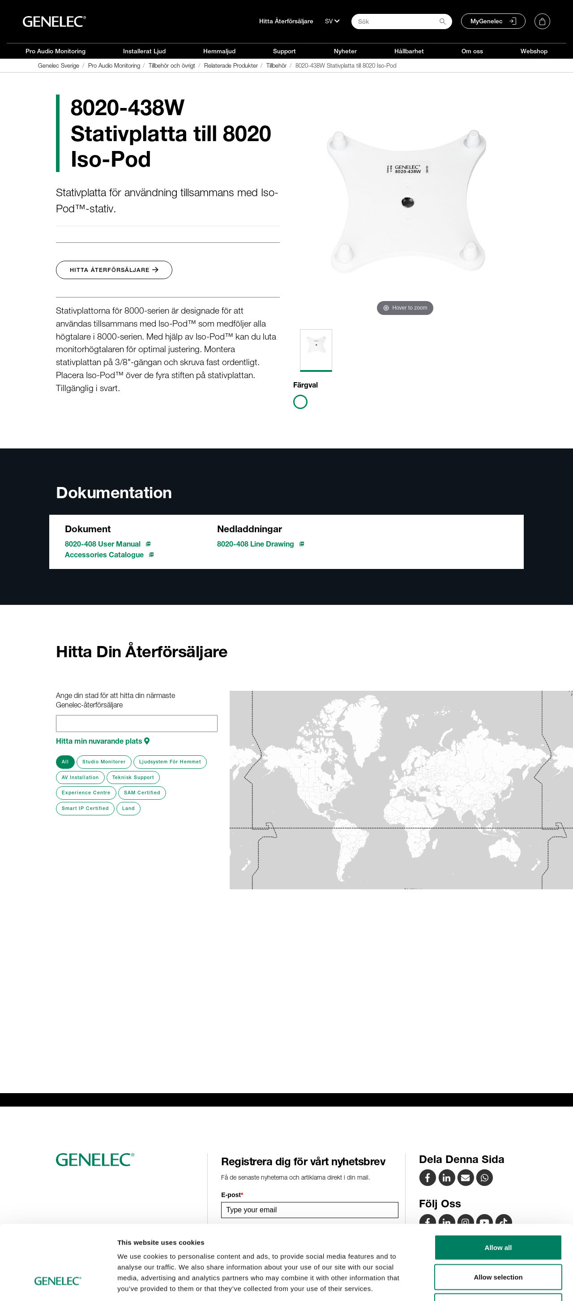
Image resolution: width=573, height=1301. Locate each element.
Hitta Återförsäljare (286, 21)
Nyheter (345, 51)
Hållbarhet (409, 51)
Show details (470, 1283)
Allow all (498, 1183)
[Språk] (332, 21)
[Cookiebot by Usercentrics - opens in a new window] (58, 1283)
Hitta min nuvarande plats (103, 741)
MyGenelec (486, 21)
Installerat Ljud (144, 51)
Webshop (534, 51)
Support (284, 51)
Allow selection (498, 1213)
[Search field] (401, 21)
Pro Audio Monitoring (56, 51)
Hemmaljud (219, 51)
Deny (498, 1242)
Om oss (472, 51)
